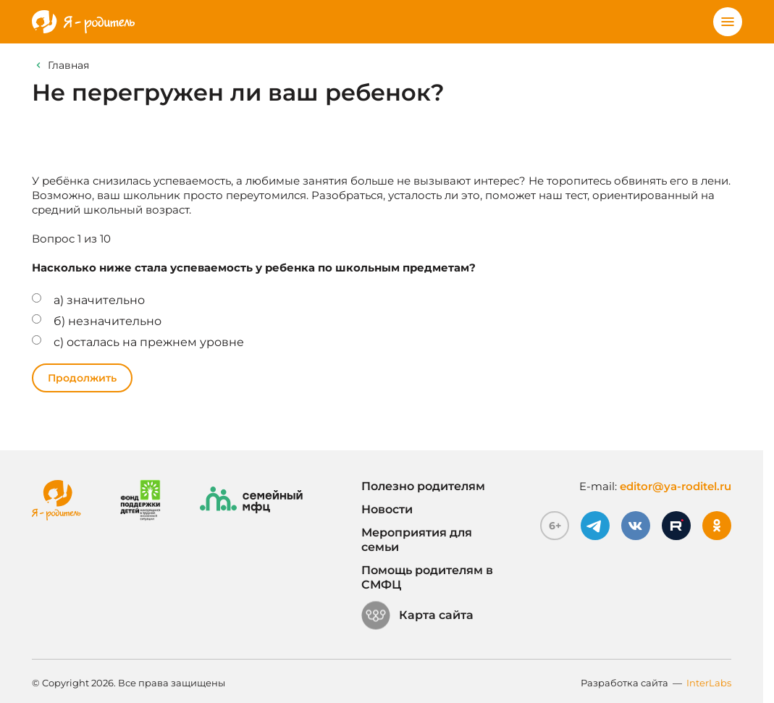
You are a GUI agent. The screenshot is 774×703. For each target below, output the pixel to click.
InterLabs (708, 683)
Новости (387, 509)
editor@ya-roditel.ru (675, 486)
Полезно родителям (423, 486)
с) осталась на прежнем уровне (149, 342)
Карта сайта (417, 615)
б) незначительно (107, 321)
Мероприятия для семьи (416, 540)
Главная (68, 65)
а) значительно (99, 300)
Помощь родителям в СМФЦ (427, 577)
